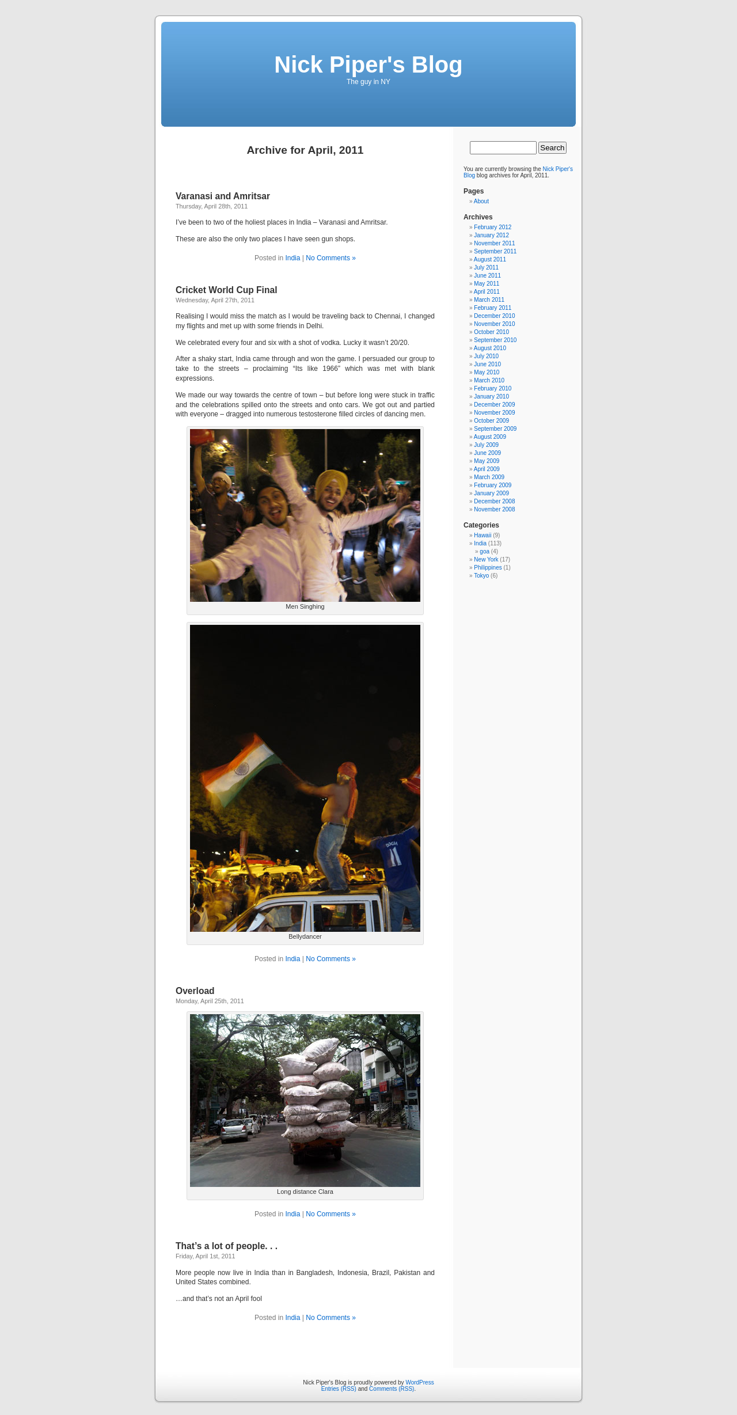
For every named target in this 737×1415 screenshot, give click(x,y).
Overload (195, 991)
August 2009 (490, 437)
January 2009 (491, 493)
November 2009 (494, 412)
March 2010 (489, 380)
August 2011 (490, 259)
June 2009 (487, 453)
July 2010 (486, 356)
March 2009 (489, 477)
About (481, 201)
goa (484, 551)
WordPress (419, 1382)
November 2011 (494, 243)
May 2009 (486, 461)
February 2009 (492, 485)
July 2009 (486, 445)
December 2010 (494, 316)
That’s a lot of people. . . (227, 1246)
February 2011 (492, 308)
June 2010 (487, 364)
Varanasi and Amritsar (223, 196)
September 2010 (495, 340)
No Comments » (331, 258)
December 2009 (494, 404)
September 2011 (495, 251)
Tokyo (481, 575)
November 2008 (494, 509)
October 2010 (491, 332)
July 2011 (486, 267)
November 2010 (494, 324)
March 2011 (489, 300)
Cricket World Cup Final (226, 290)
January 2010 (491, 396)
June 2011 (487, 275)
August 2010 (490, 348)
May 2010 (486, 372)
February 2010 (492, 388)
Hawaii (482, 535)
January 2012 (491, 235)
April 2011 (487, 292)
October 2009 (491, 421)
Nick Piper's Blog (368, 64)
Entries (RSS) (338, 1389)
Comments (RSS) (391, 1389)
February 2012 (492, 227)
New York (486, 559)
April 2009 (487, 469)
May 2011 (486, 283)
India (292, 258)
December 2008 (494, 501)
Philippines (488, 567)
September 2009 (495, 429)
